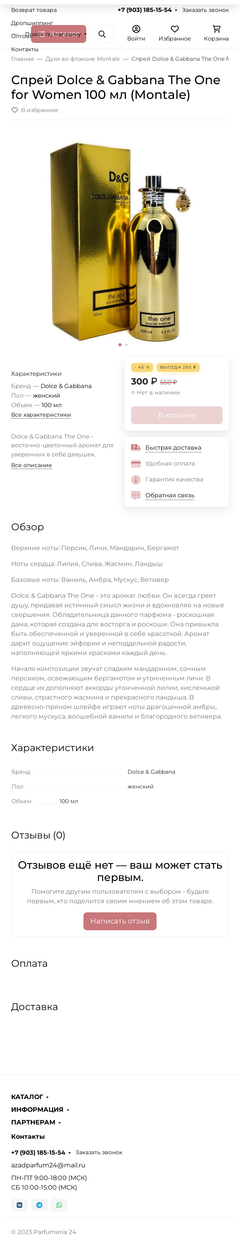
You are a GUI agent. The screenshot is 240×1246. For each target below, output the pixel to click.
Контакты (25, 49)
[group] (120, 241)
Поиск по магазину (53, 34)
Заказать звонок (205, 10)
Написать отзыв (120, 921)
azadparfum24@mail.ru (48, 1165)
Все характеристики (41, 414)
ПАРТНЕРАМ (33, 1122)
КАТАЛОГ (27, 1097)
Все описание (31, 465)
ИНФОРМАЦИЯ (37, 1110)
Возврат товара (34, 10)
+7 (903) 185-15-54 (145, 10)
